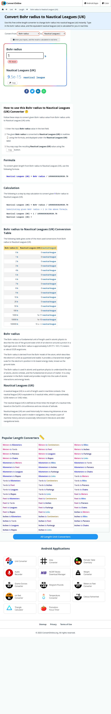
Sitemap (42, 625)
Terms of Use (66, 625)
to (12, 445)
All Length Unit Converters (55, 537)
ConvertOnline (11, 3)
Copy (12, 83)
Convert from (10, 33)
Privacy (53, 625)
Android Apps (91, 3)
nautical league (34, 77)
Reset (12, 62)
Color (105, 3)
